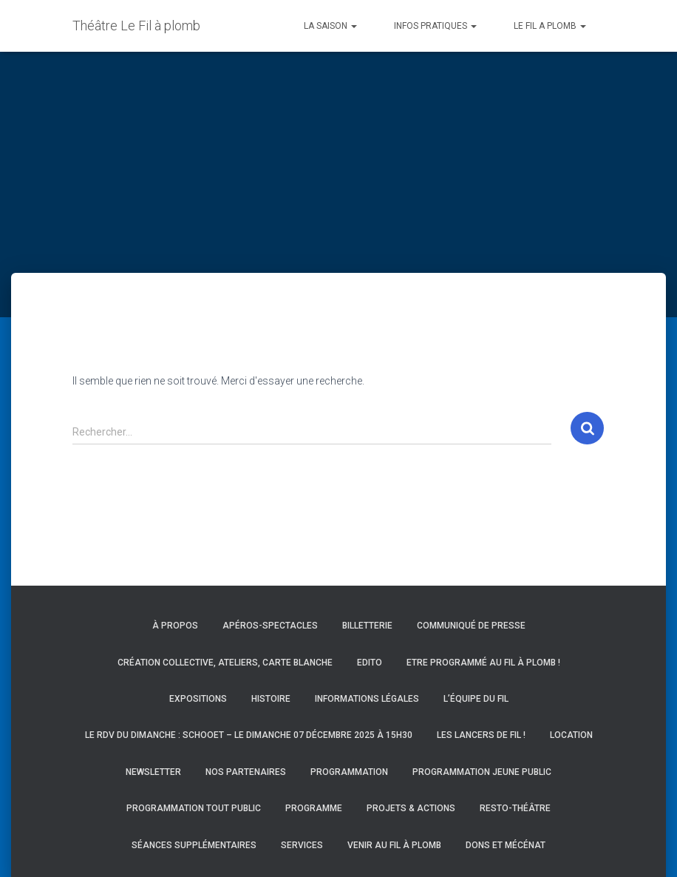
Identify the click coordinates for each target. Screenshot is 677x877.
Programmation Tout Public (193, 808)
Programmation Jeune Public (481, 772)
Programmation (349, 772)
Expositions (198, 699)
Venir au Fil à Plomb (394, 845)
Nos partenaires (245, 772)
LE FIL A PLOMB (550, 26)
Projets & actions (411, 808)
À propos (175, 625)
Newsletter (153, 772)
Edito (369, 662)
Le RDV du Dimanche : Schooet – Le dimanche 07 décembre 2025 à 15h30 (248, 735)
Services (302, 845)
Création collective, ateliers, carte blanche (225, 662)
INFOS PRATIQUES (435, 26)
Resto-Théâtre (515, 808)
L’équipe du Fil (475, 699)
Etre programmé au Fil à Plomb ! (483, 662)
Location (571, 735)
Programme (313, 808)
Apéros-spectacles (270, 625)
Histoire (270, 699)
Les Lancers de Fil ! (481, 735)
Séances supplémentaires (194, 845)
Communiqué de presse (471, 625)
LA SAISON (330, 26)
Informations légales (367, 699)
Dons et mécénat (505, 845)
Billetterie (367, 625)
